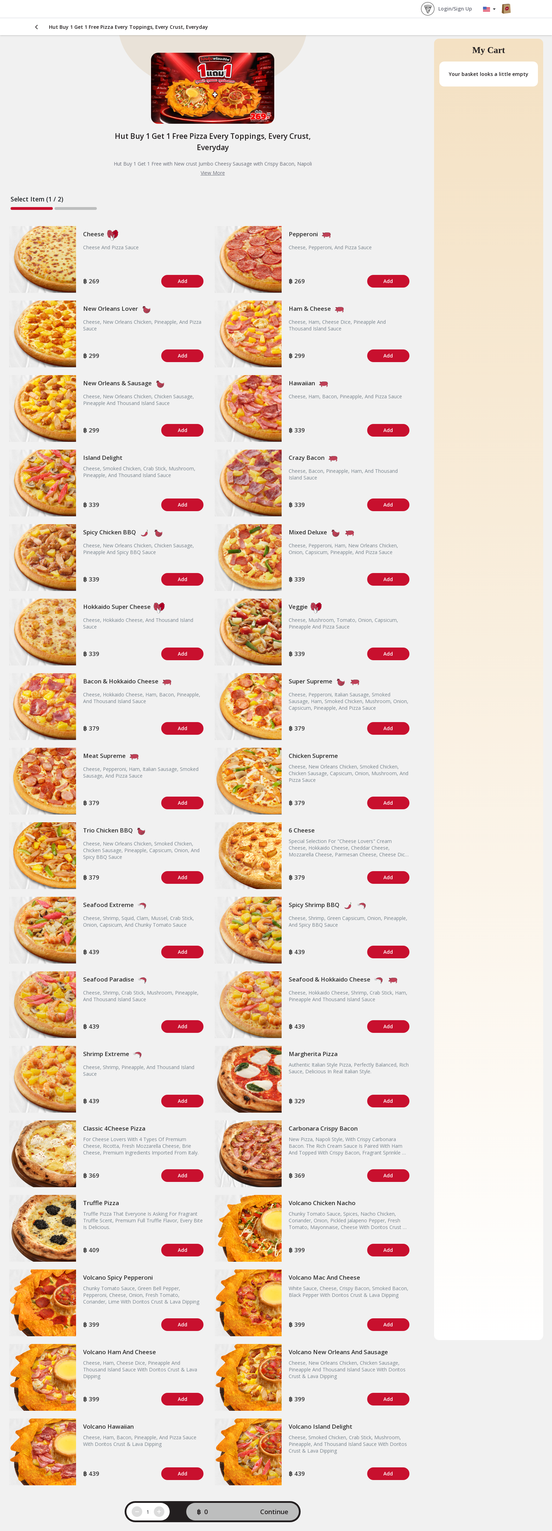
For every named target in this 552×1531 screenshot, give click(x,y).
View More (213, 172)
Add (182, 281)
